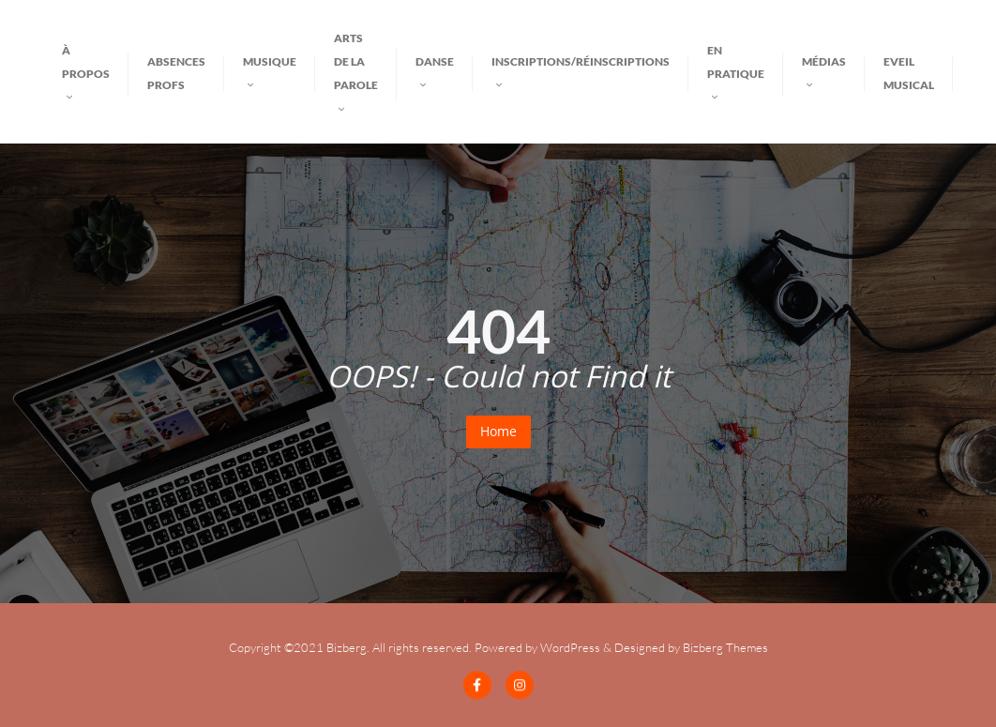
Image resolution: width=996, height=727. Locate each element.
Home (498, 431)
